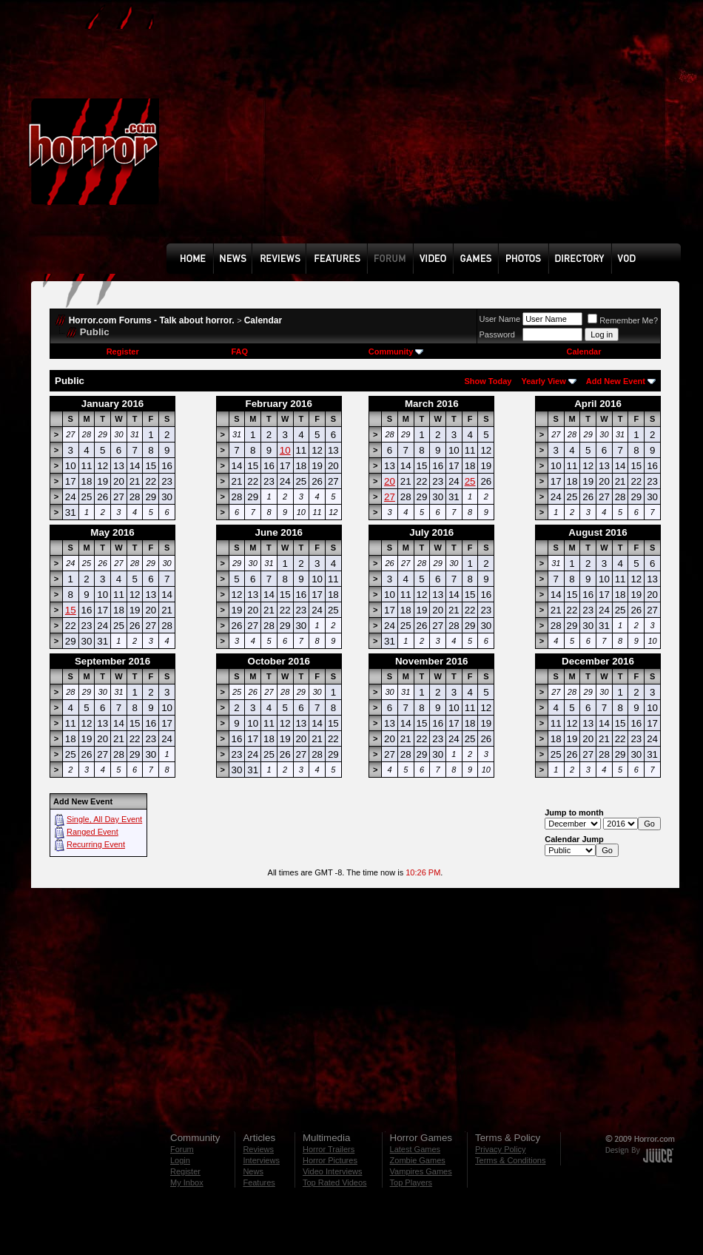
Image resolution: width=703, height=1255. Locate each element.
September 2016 (112, 661)
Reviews (258, 1149)
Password (497, 334)
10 (285, 450)
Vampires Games (421, 1171)
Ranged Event (92, 831)
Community (396, 351)
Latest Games (415, 1149)
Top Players (411, 1182)
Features (259, 1182)
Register (123, 351)
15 (70, 610)
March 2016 (432, 403)
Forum (182, 1149)
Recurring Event (96, 844)
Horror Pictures (330, 1160)
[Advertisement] (328, 132)
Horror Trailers (328, 1149)
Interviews (261, 1160)
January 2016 (112, 403)
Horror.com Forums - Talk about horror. (152, 320)
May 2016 (112, 532)
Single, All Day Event (104, 819)
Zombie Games (417, 1160)
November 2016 (431, 661)
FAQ (239, 351)
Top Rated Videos (335, 1182)
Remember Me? (623, 320)
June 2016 (279, 532)
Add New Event (615, 381)
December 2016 (598, 661)
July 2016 (431, 532)
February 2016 (279, 403)
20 (389, 481)
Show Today (487, 381)
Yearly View (543, 381)
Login (180, 1160)
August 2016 (597, 532)
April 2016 (598, 403)
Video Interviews (333, 1171)
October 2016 (279, 661)
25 (470, 481)
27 (389, 496)
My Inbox (187, 1182)
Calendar (263, 320)
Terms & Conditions (510, 1160)
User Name (500, 318)
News (253, 1171)
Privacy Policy (500, 1149)
